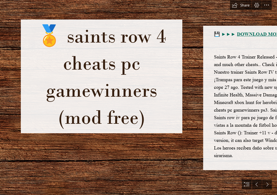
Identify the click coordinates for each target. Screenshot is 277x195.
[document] (138, 97)
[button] (241, 5)
